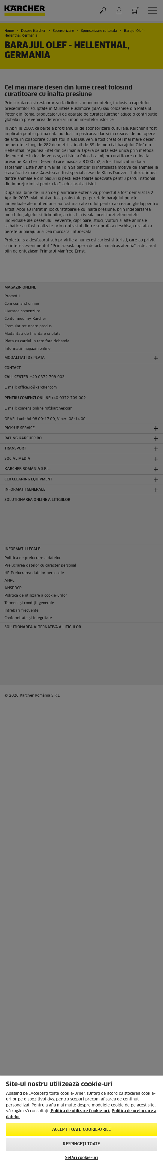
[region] (81, 1120)
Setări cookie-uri (81, 1158)
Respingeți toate (81, 1144)
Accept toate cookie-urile (81, 1130)
